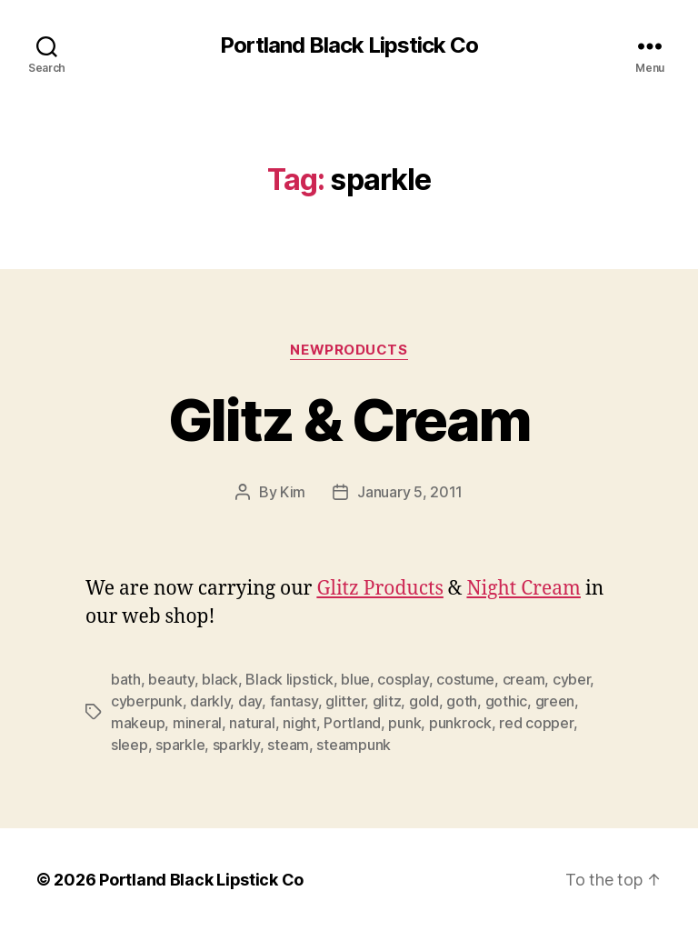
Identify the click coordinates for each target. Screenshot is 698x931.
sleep (129, 745)
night (299, 723)
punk (404, 723)
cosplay (402, 679)
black (220, 679)
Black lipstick (289, 679)
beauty (171, 679)
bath (126, 679)
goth (461, 701)
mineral (197, 723)
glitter (344, 701)
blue (355, 679)
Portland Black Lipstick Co (349, 45)
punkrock (460, 723)
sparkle (179, 745)
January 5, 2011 (410, 492)
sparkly (236, 745)
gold (424, 701)
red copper (536, 723)
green (555, 701)
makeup (138, 723)
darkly (210, 701)
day (250, 701)
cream (524, 679)
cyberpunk (147, 701)
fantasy (294, 701)
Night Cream (523, 588)
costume (465, 679)
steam (288, 745)
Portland (352, 723)
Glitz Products (379, 588)
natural (251, 723)
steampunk (353, 745)
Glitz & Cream (349, 420)
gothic (506, 701)
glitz (387, 701)
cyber (572, 679)
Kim (292, 492)
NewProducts (348, 350)
